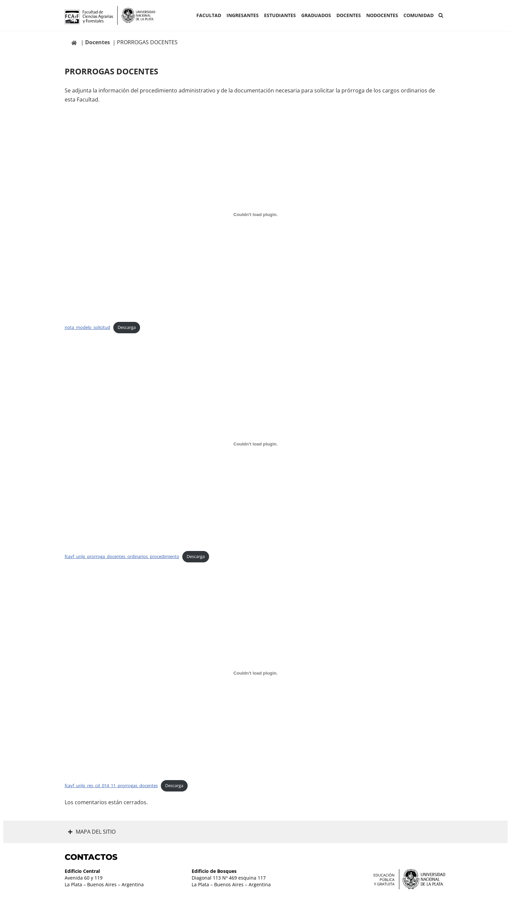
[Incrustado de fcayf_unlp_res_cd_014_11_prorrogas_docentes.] (256, 672)
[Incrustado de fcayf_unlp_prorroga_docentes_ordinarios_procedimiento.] (256, 443)
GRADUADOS (316, 15)
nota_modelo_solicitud (87, 327)
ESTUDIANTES (280, 15)
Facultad (208, 15)
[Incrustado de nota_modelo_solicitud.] (256, 214)
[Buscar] (440, 15)
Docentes (348, 15)
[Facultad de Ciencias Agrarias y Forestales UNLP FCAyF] (110, 15)
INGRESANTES (243, 15)
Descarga (127, 327)
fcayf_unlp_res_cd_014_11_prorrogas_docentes (111, 785)
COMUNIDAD (418, 15)
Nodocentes (382, 15)
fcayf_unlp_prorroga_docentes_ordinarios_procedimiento (122, 556)
